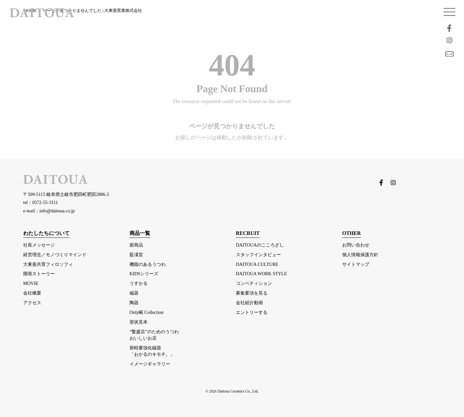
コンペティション (254, 283)
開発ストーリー (39, 273)
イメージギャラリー (150, 363)
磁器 (134, 293)
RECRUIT (248, 233)
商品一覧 (140, 233)
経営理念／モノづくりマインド (54, 254)
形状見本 (139, 322)
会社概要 (32, 293)
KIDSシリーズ (144, 273)
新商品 (136, 244)
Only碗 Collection (146, 312)
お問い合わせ (355, 244)
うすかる (139, 283)
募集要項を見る (251, 293)
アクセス (32, 302)
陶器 (134, 302)
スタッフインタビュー (258, 254)
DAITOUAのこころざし (260, 244)
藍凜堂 (136, 254)
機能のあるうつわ (148, 264)
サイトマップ (355, 264)
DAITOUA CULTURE (257, 264)
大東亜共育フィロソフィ (48, 264)
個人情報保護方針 (360, 254)
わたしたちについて (46, 233)
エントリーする (251, 312)
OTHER (351, 233)
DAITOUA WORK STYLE (261, 273)
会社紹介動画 (249, 302)
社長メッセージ (39, 244)
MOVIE (30, 283)
